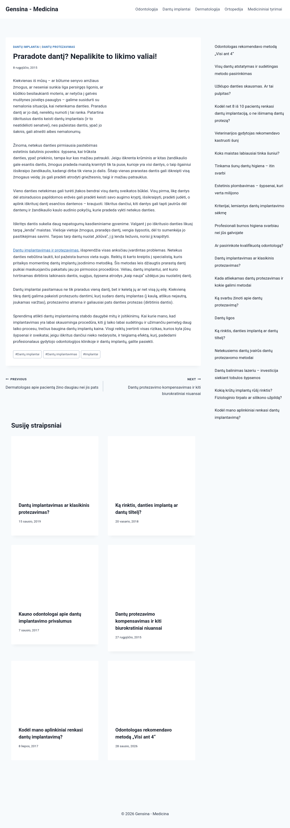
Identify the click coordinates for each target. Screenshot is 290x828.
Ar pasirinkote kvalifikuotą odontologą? (249, 245)
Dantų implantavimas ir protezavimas (46, 250)
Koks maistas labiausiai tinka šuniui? (247, 153)
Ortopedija (234, 9)
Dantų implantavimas (61, 354)
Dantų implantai (176, 9)
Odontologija (146, 9)
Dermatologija (207, 9)
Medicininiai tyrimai (265, 9)
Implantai (90, 354)
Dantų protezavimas (58, 47)
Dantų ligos (224, 318)
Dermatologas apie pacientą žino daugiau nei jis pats (52, 383)
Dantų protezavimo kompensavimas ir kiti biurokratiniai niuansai (154, 386)
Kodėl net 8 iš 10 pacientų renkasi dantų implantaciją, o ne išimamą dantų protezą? (249, 113)
